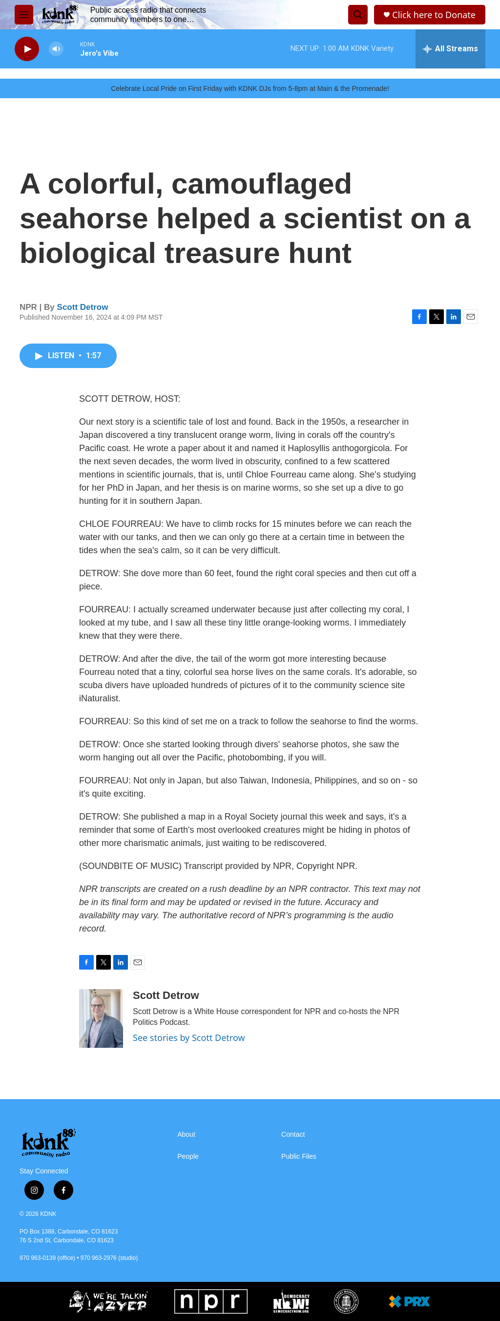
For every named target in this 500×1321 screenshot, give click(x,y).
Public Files (298, 1156)
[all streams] (450, 48)
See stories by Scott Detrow (189, 1037)
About (186, 1134)
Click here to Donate (434, 15)
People (188, 1156)
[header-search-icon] (358, 14)
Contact (293, 1134)
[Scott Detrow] (101, 1018)
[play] (27, 49)
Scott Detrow (82, 307)
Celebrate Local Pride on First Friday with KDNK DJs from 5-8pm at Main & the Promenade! (250, 88)
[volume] (56, 49)
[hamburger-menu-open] (24, 14)
